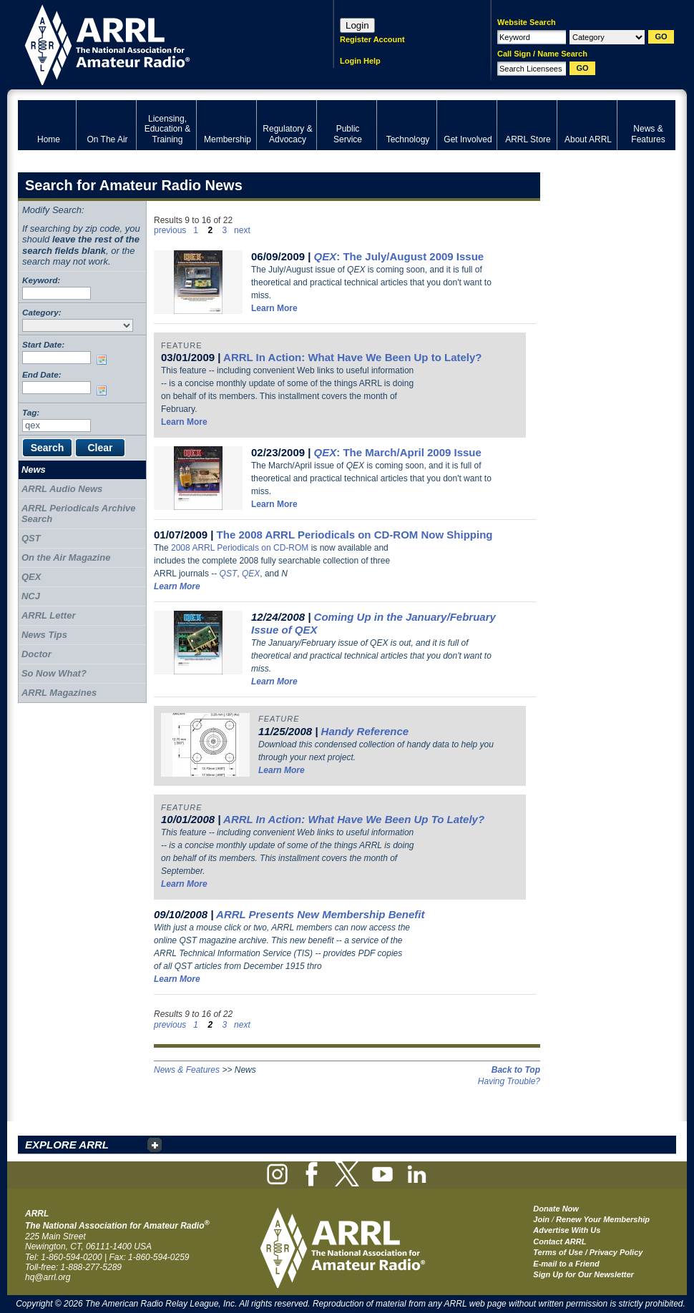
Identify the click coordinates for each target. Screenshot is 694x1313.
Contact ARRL (559, 1241)
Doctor (36, 654)
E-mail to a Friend (566, 1263)
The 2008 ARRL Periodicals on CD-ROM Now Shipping (355, 534)
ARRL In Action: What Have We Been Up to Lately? (352, 357)
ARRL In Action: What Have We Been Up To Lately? (353, 819)
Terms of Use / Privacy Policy (587, 1252)
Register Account (372, 39)
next (242, 230)
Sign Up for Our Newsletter (583, 1274)
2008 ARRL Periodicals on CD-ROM (239, 548)
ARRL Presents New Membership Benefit (320, 914)
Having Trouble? (509, 1081)
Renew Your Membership (603, 1219)
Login (357, 25)
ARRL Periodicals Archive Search (78, 514)
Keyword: (41, 280)
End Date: (42, 374)
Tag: (30, 412)
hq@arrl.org (48, 1277)
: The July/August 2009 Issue (399, 256)
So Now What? (54, 673)
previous (170, 230)
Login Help (360, 60)
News (33, 469)
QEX (251, 574)
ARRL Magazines (59, 692)
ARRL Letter (48, 615)
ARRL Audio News (61, 488)
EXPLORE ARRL (67, 1145)
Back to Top (516, 1070)
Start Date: (43, 344)
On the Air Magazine (65, 557)
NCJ (30, 596)
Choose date (104, 359)
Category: (42, 312)
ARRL (157, 43)
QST (229, 574)
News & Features (187, 1070)
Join (541, 1219)
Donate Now (556, 1208)
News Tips (44, 634)
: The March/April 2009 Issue (398, 452)
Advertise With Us (566, 1230)
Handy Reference (365, 731)
